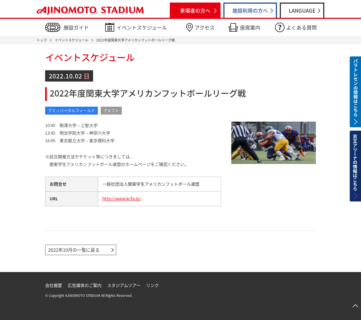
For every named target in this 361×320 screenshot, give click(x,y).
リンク (152, 285)
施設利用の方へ (250, 10)
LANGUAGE (302, 10)
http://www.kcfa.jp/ (121, 199)
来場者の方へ (195, 10)
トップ (42, 40)
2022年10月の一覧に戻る (74, 249)
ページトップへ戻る (355, 306)
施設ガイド (76, 27)
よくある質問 (301, 27)
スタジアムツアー (123, 285)
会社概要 (53, 285)
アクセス (205, 27)
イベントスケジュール (141, 27)
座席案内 (250, 27)
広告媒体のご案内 (85, 285)
